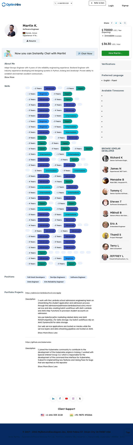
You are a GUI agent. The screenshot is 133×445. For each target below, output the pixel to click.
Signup (125, 5)
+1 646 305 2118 (52, 415)
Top (128, 432)
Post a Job (80, 3)
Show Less (52, 333)
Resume (31, 41)
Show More (9, 77)
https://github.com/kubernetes (38, 342)
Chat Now (85, 53)
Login (111, 6)
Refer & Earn (97, 3)
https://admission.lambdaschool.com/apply (43, 293)
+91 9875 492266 (81, 415)
